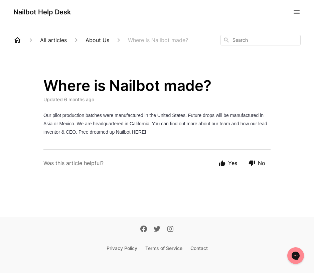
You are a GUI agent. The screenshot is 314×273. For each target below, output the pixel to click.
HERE (138, 132)
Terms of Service (163, 248)
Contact (199, 248)
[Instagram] (170, 229)
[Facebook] (144, 229)
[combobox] (260, 40)
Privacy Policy (122, 248)
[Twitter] (157, 229)
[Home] (17, 40)
